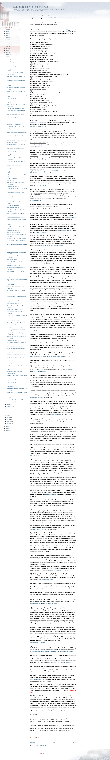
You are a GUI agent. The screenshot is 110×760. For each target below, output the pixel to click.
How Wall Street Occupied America (14, 346)
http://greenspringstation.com (46, 579)
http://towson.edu (34, 455)
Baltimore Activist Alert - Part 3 (13, 98)
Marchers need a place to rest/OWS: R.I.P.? (16, 217)
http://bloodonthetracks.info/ (61, 710)
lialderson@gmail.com (63, 230)
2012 (7, 59)
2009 (7, 428)
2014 (7, 54)
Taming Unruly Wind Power (13, 352)
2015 (7, 52)
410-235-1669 (65, 570)
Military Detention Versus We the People (15, 108)
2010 (7, 426)
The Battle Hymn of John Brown (13, 130)
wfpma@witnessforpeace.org (38, 642)
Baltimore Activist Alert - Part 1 (13, 151)
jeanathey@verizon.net (43, 588)
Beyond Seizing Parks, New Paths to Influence (16, 238)
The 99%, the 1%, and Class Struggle (14, 327)
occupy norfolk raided (11, 294)
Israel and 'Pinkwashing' (12, 142)
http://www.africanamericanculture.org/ (61, 662)
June (8, 413)
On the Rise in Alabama (12, 259)
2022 (7, 37)
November (9, 65)
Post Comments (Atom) (41, 745)
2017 (7, 48)
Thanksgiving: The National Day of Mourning (16, 138)
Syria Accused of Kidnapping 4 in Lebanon (16, 399)
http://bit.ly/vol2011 (35, 340)
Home (53, 742)
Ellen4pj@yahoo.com (56, 414)
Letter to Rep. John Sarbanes (13, 248)
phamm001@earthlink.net (55, 671)
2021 (7, 39)
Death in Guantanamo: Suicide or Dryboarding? (17, 365)
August (8, 408)
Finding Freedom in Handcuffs (13, 277)
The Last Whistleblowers (12, 178)
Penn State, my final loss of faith (13, 232)
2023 (7, 35)
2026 (7, 29)
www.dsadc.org (64, 474)
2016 (7, 50)
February (9, 421)
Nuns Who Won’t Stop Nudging (13, 265)
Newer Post (32, 742)
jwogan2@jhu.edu (70, 217)
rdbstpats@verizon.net (36, 263)
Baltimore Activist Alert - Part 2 (13, 207)
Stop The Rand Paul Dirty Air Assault (15, 309)
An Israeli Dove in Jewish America (14, 124)
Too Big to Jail (10, 360)
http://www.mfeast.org (42, 232)
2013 (7, 56)
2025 (7, 31)
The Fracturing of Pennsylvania (13, 205)
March (8, 419)
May (8, 415)
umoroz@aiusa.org (34, 397)
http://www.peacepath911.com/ (37, 356)
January (8, 423)
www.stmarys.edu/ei (58, 245)
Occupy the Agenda (11, 168)
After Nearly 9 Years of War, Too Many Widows (17, 140)
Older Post (74, 742)
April (8, 417)
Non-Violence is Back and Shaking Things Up (16, 135)
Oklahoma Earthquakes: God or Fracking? (15, 322)
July (8, 410)
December (9, 62)
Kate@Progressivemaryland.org (38, 529)
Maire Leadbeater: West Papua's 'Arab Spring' (16, 357)
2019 (7, 44)
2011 (7, 61)
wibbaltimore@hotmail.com (56, 356)
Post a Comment (32, 740)
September (9, 406)
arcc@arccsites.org (42, 487)
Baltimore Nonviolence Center (30, 6)
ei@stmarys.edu (45, 245)
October (9, 404)
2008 (7, 430)
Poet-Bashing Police (11, 180)
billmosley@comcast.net (62, 472)
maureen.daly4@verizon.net (54, 570)
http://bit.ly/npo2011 (56, 342)
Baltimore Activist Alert (12, 66)
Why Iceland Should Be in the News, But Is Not (17, 120)
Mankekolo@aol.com (35, 679)
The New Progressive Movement (14, 196)
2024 (7, 33)
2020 (7, 42)
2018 (7, 46)
